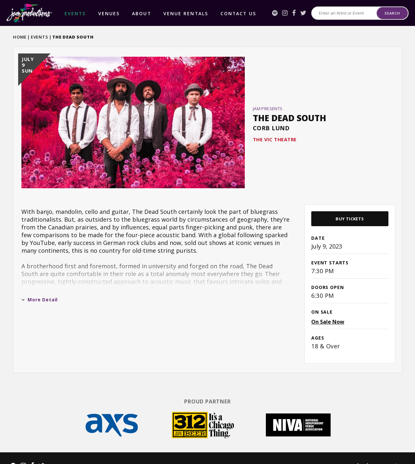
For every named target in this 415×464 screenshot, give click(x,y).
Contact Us (184, 13)
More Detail (39, 285)
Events (39, 37)
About (114, 13)
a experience (376, 451)
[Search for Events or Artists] (344, 13)
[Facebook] (294, 13)
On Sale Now (327, 307)
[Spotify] (275, 13)
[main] (207, 201)
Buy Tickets (350, 204)
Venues (92, 13)
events (69, 13)
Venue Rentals (145, 13)
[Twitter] (303, 13)
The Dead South (289, 111)
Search (392, 13)
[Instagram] (285, 13)
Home (20, 37)
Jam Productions (29, 13)
